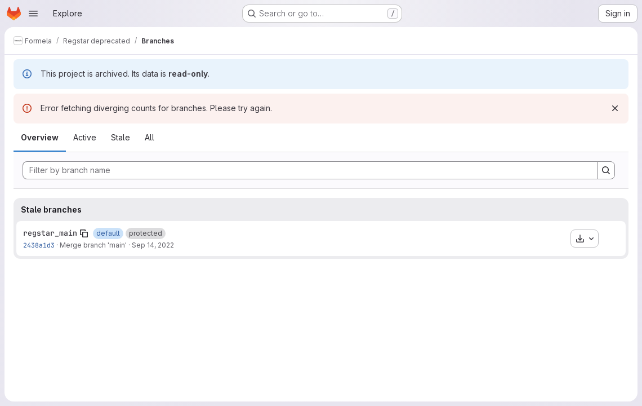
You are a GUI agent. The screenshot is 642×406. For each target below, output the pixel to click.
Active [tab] (84, 137)
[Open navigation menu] (33, 14)
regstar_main (50, 233)
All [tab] (149, 137)
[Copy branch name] (84, 233)
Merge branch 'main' (93, 245)
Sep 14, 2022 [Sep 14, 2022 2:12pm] (153, 245)
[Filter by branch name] (310, 170)
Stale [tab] (120, 137)
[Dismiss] (615, 108)
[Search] (606, 170)
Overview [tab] (40, 137)
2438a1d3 (39, 245)
